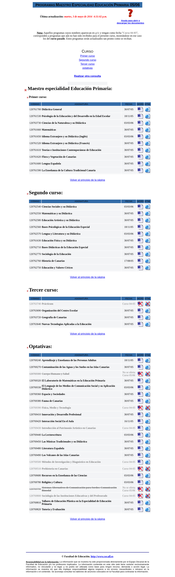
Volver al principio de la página (87, 180)
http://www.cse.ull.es (102, 556)
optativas (87, 68)
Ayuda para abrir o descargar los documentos (130, 21)
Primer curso (87, 56)
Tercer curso (87, 64)
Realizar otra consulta (87, 76)
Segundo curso (87, 60)
